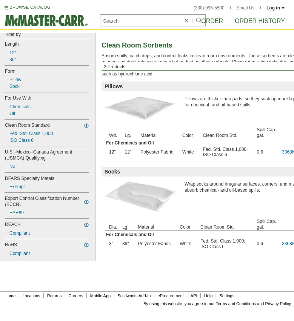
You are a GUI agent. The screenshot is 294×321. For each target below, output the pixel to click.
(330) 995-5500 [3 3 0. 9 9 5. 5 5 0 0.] (209, 8)
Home (10, 295)
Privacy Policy (278, 303)
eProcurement (171, 295)
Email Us (245, 8)
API (194, 295)
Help (208, 295)
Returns (54, 295)
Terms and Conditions (236, 303)
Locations (31, 295)
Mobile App (100, 295)
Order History (260, 21)
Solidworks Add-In (134, 295)
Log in (275, 8)
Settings (226, 295)
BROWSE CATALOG (29, 7)
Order (212, 21)
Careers (75, 295)
